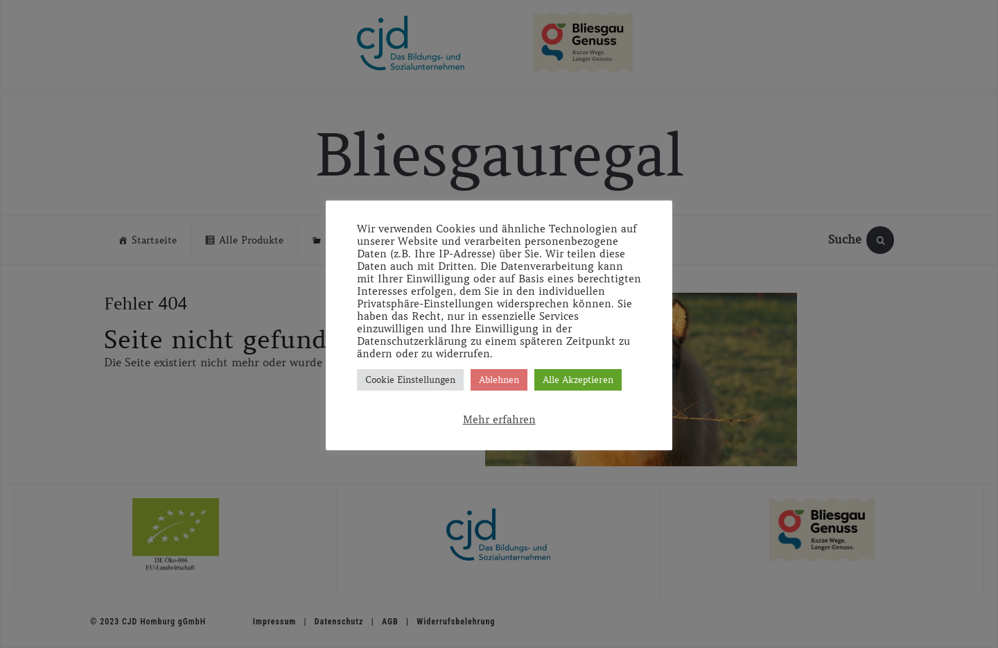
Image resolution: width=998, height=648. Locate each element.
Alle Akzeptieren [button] (578, 380)
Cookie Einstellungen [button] (410, 380)
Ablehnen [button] (499, 380)
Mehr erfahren (499, 419)
